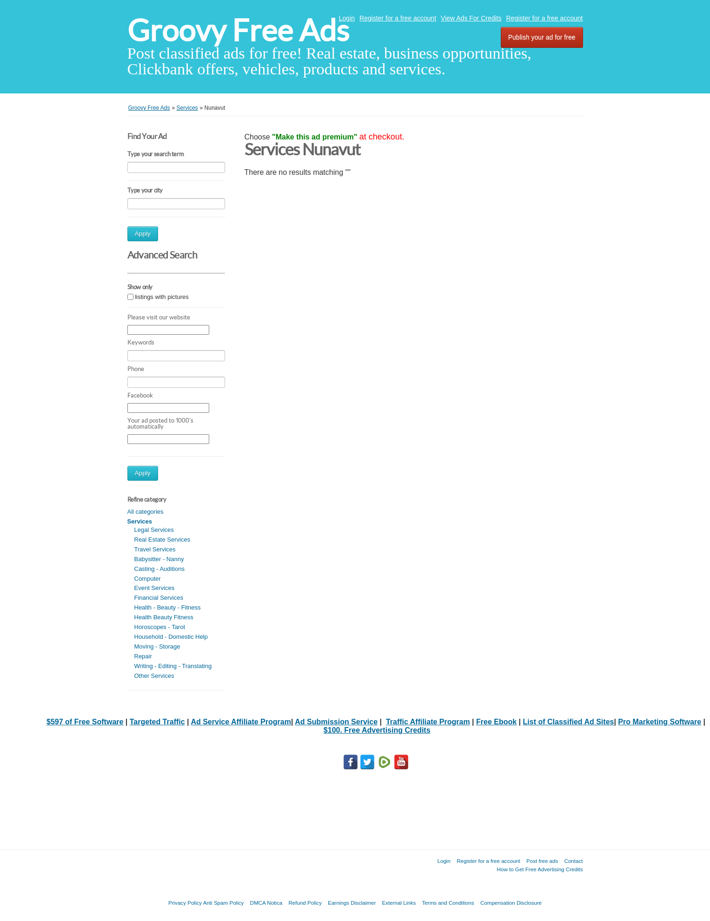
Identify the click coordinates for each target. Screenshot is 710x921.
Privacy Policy (185, 903)
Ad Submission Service (336, 722)
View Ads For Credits (471, 18)
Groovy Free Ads (238, 30)
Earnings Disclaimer (352, 903)
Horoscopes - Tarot (160, 626)
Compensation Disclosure (511, 903)
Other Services (154, 675)
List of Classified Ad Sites (568, 722)
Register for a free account (397, 18)
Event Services (154, 587)
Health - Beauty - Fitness (167, 607)
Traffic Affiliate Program (428, 722)
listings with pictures (162, 296)
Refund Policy (305, 903)
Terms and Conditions (448, 903)
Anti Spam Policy (223, 903)
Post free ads (542, 861)
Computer (147, 578)
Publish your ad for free (542, 37)
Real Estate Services (162, 539)
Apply (143, 233)
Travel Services (155, 549)
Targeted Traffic (157, 722)
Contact (573, 861)
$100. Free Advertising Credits (377, 730)
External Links (399, 903)
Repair (143, 656)
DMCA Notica (266, 903)
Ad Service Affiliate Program (241, 722)
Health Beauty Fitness (163, 617)
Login (347, 18)
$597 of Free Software (84, 722)
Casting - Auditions (159, 568)
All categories (145, 511)
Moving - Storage (157, 646)
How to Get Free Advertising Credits (540, 869)
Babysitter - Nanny (159, 559)
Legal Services (154, 529)
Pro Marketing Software (659, 722)
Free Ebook (496, 722)
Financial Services (159, 597)
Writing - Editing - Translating (173, 666)
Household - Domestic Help (171, 636)
